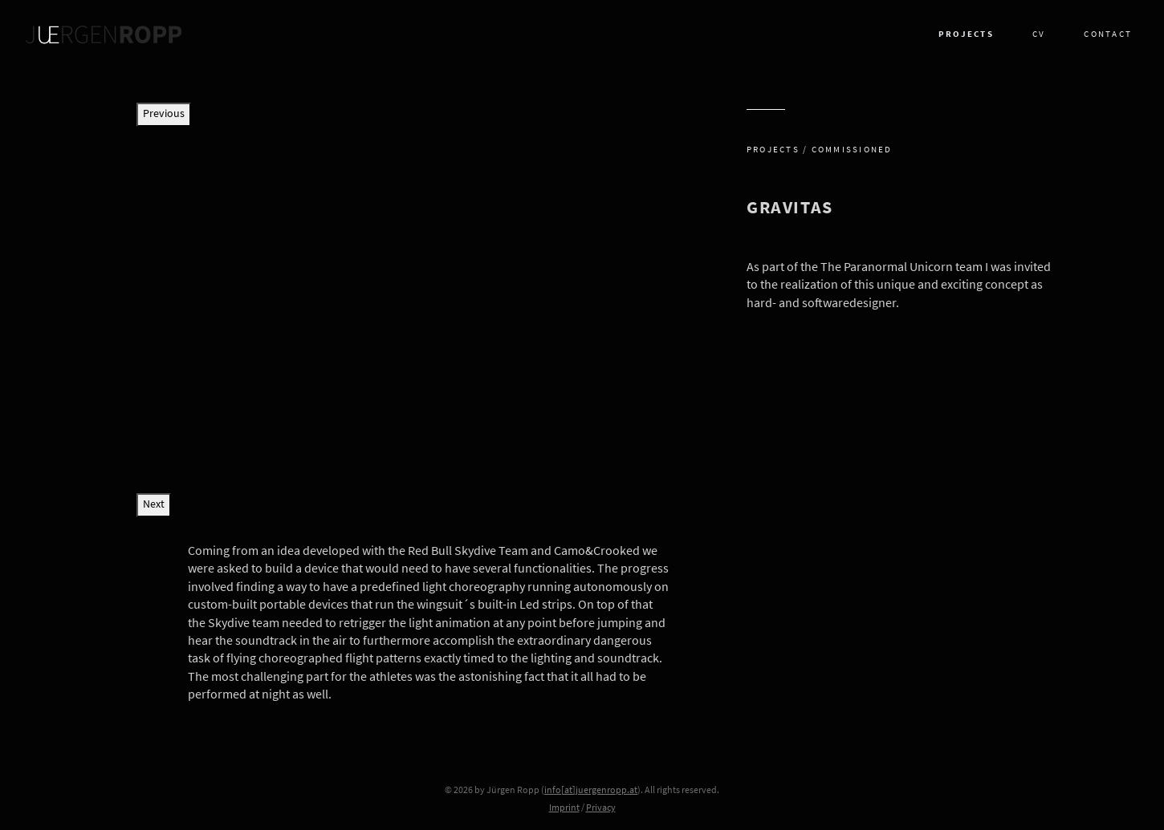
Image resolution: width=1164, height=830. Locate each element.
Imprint (564, 808)
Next (154, 505)
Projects (966, 34)
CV (1038, 34)
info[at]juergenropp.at (590, 791)
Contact (1108, 34)
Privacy (601, 808)
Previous (164, 114)
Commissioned (852, 150)
